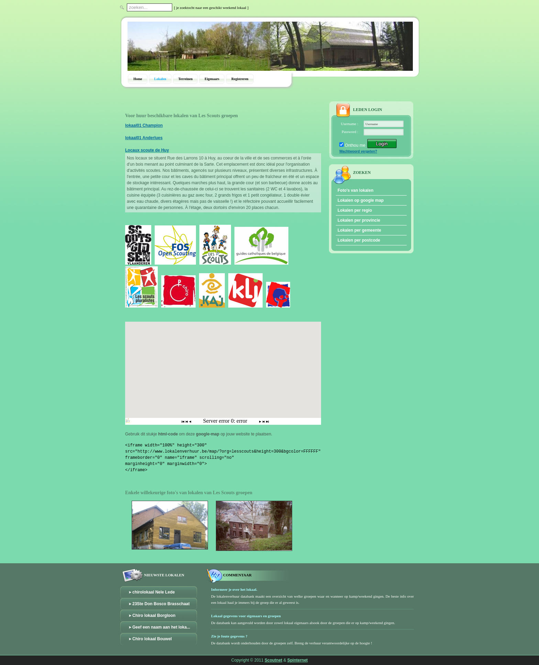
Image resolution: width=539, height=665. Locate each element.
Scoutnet (273, 660)
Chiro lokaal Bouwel (152, 638)
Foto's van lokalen (355, 190)
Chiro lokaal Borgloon (153, 615)
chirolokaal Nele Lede (153, 592)
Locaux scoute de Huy (147, 150)
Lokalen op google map (361, 200)
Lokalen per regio (355, 210)
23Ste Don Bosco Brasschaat (161, 603)
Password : (350, 132)
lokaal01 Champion (144, 125)
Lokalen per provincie (359, 220)
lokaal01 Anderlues (144, 137)
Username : (349, 124)
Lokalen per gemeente (359, 230)
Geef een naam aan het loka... (161, 627)
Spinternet (297, 660)
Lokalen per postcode (359, 240)
